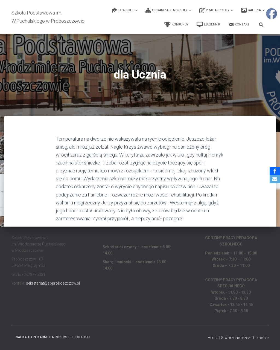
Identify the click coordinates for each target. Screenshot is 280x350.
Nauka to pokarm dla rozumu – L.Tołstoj (53, 337)
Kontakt (238, 24)
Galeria (252, 10)
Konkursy (176, 24)
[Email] (275, 179)
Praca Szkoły (216, 10)
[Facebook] (275, 171)
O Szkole (124, 10)
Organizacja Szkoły (168, 10)
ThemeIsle (260, 337)
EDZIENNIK (208, 24)
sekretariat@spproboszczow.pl (53, 283)
